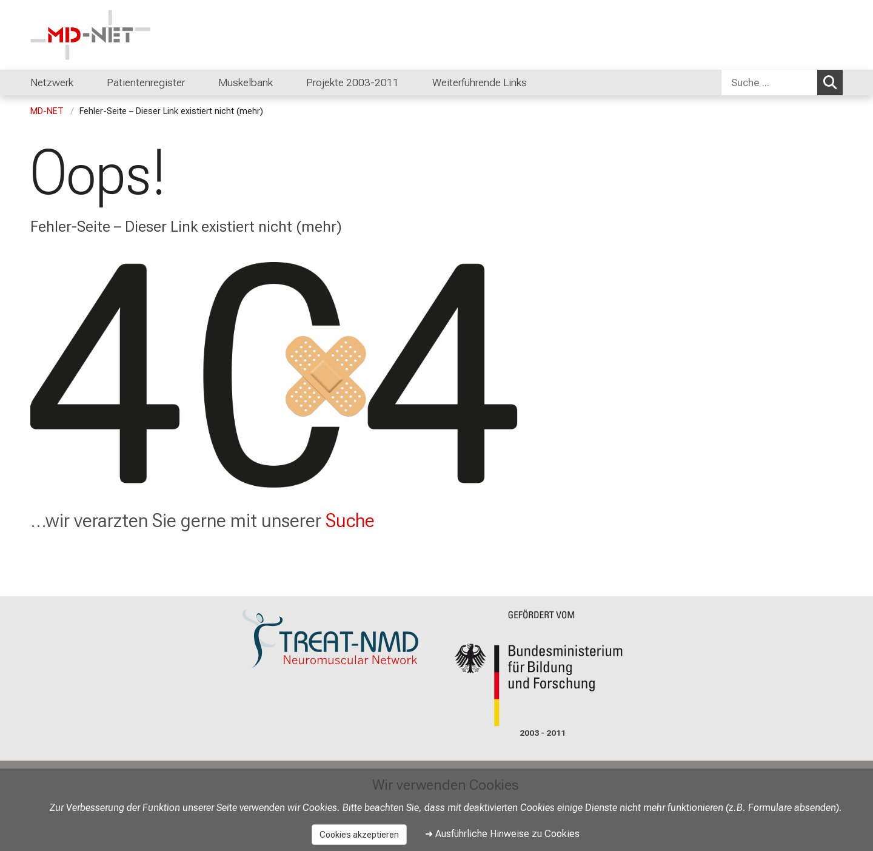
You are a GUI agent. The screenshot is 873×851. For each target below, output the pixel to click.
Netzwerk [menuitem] (51, 82)
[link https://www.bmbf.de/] (542, 668)
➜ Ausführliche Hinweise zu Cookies (502, 833)
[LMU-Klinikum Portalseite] (103, 35)
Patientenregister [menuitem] (146, 82)
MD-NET (47, 111)
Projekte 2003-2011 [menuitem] (352, 82)
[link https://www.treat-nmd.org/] (330, 639)
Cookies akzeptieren (359, 834)
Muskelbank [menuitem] (245, 82)
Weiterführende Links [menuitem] (479, 82)
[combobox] (782, 82)
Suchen (833, 82)
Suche (350, 520)
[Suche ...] (769, 82)
